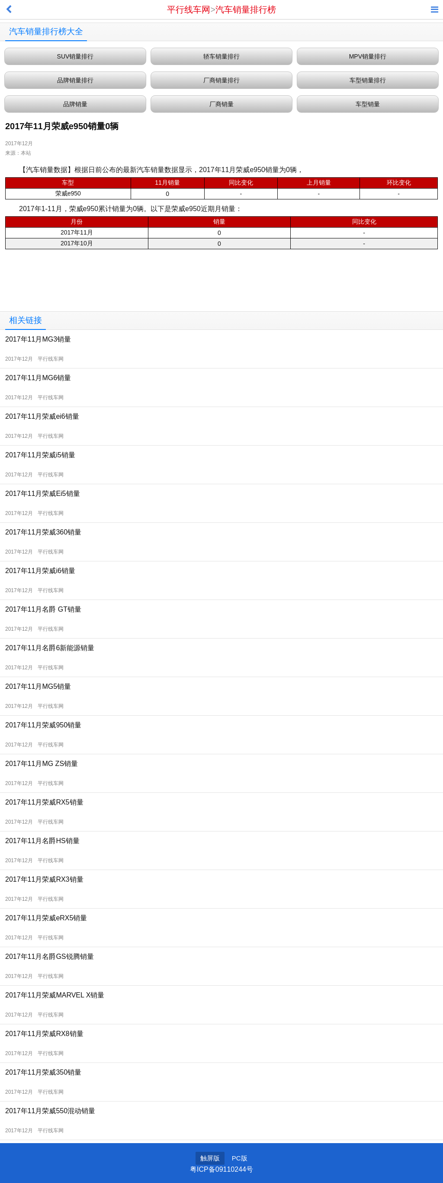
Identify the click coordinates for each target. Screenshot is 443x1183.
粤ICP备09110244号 (221, 1169)
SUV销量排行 (75, 56)
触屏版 (210, 1158)
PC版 (239, 1158)
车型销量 (368, 104)
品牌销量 (75, 104)
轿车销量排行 (221, 56)
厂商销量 (221, 104)
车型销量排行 (368, 80)
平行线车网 (188, 9)
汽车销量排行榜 (245, 9)
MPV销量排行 (367, 56)
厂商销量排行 (221, 80)
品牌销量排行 (75, 80)
